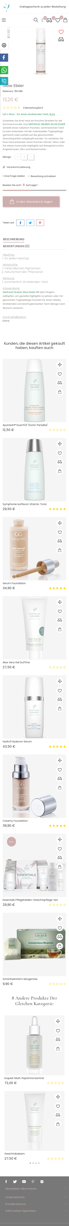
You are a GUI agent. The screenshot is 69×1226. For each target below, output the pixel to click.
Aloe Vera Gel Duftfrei (16, 662)
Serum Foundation (14, 583)
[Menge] (18, 157)
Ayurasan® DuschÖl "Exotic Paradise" (25, 425)
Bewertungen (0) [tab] (16, 246)
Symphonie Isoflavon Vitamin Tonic (25, 504)
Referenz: (8, 91)
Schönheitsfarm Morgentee (20, 979)
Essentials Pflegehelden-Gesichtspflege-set (30, 900)
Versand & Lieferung (18, 167)
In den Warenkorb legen (31, 201)
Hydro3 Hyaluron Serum (17, 741)
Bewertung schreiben (43, 176)
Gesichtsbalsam (14, 1153)
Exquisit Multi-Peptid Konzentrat (24, 1078)
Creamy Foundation (15, 821)
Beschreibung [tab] (13, 239)
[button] (30, 1163)
